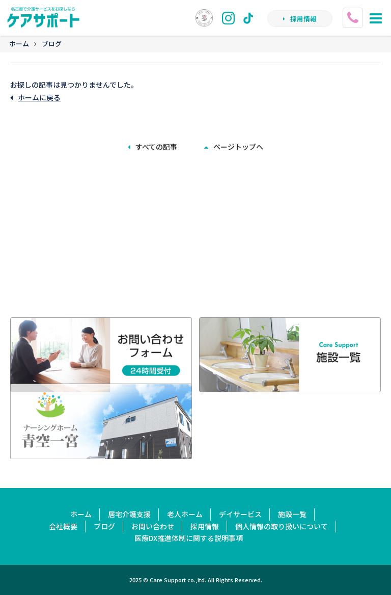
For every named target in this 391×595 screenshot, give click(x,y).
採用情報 (300, 19)
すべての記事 (152, 146)
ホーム (19, 43)
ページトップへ (233, 146)
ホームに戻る (35, 97)
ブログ (52, 43)
